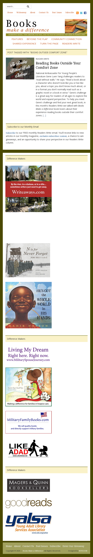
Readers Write (71, 43)
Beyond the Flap (37, 39)
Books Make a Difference (33, 551)
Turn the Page (49, 43)
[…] (44, 115)
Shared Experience (24, 43)
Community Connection (66, 39)
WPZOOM (83, 551)
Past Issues (57, 12)
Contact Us (43, 12)
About (32, 12)
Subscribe (69, 12)
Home (10, 12)
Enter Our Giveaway (73, 546)
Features (17, 39)
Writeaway (21, 12)
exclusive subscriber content (53, 136)
